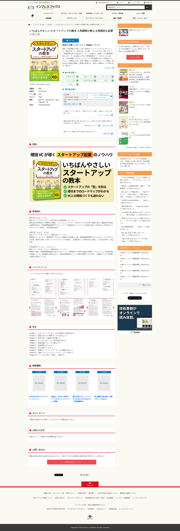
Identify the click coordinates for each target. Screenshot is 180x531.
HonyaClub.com (88, 80)
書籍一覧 (47, 493)
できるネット (101, 509)
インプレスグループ (139, 498)
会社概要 (110, 498)
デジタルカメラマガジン (76, 509)
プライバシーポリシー (75, 498)
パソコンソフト (48, 13)
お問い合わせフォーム (91, 125)
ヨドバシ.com (70, 80)
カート (121, 2)
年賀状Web (112, 509)
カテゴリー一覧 (58, 493)
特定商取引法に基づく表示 (94, 498)
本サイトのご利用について (43, 498)
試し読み (72, 40)
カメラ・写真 (140, 13)
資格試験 (48, 18)
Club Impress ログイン (105, 2)
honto (105, 80)
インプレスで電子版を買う (100, 96)
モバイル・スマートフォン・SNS (71, 13)
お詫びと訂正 (106, 125)
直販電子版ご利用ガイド (71, 104)
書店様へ (92, 493)
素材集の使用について (128, 493)
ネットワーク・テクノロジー (95, 18)
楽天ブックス (88, 76)
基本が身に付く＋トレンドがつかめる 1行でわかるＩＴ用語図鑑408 (82, 399)
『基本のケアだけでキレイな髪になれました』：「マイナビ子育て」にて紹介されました (135, 220)
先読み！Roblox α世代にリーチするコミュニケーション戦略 (60, 399)
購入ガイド (70, 493)
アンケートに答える (104, 115)
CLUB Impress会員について (107, 493)
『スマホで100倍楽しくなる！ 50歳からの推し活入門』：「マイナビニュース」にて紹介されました (135, 180)
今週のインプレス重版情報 (129, 253)
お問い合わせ (60, 498)
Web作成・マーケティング (94, 13)
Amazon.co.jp (70, 76)
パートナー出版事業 (122, 498)
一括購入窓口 (106, 133)
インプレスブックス (126, 509)
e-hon (70, 84)
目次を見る (108, 68)
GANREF (91, 509)
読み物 (49, 24)
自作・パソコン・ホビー (140, 18)
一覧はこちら (146, 285)
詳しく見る (136, 57)
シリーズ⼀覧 (135, 2)
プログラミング (71, 18)
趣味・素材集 (117, 18)
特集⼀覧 (149, 2)
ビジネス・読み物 (117, 13)
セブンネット (106, 76)
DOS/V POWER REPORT (56, 509)
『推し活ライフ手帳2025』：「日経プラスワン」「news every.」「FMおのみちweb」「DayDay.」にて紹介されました (134, 194)
